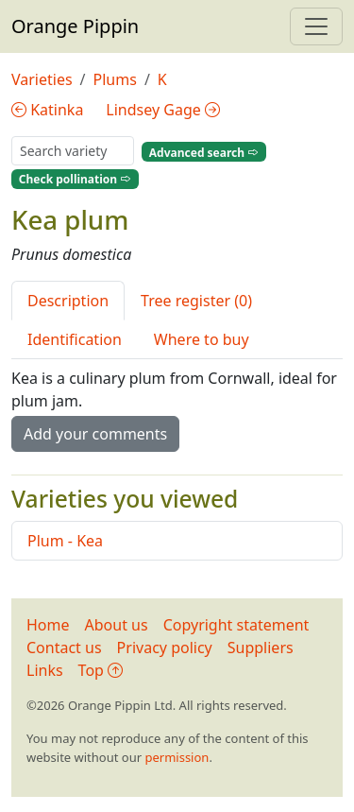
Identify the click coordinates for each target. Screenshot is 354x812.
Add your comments (95, 433)
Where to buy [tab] (201, 339)
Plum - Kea (65, 540)
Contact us (64, 647)
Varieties (42, 79)
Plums (115, 79)
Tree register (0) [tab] (196, 300)
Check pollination (75, 179)
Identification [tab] (74, 339)
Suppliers (261, 647)
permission (176, 757)
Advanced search (204, 152)
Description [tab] (68, 300)
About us (116, 624)
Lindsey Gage (163, 109)
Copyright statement (236, 624)
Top (100, 670)
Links (44, 670)
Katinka (47, 109)
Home (48, 624)
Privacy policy (164, 647)
